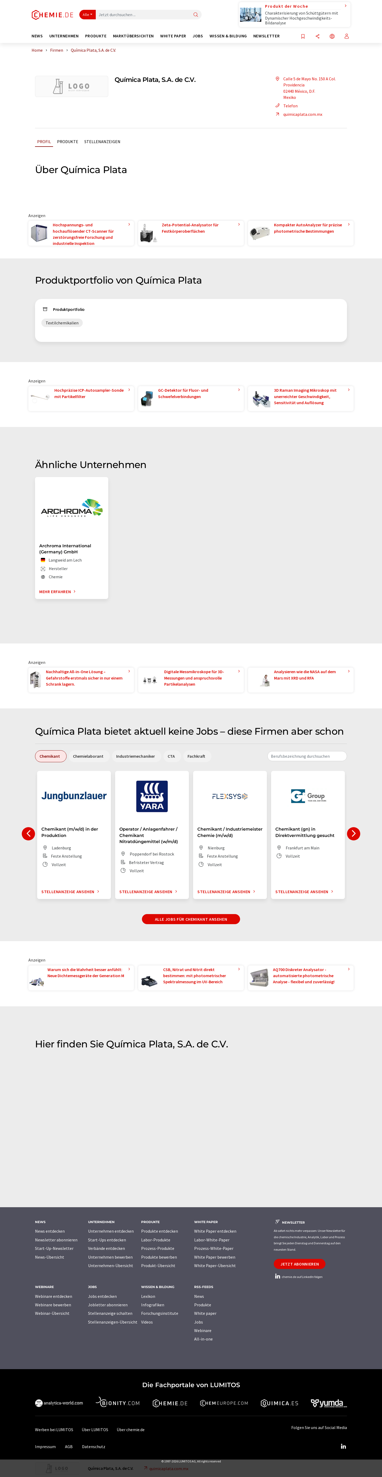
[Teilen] (317, 37)
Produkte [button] (96, 35)
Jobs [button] (198, 35)
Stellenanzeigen (102, 141)
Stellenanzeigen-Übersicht (112, 1322)
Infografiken (152, 1304)
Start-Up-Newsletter (54, 1248)
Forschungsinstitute (159, 1313)
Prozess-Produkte (157, 1248)
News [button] (37, 35)
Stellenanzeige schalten (110, 1313)
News (199, 1296)
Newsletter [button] (266, 35)
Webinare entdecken (53, 1296)
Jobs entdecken (102, 1296)
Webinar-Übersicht (52, 1313)
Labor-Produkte (155, 1239)
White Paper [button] (173, 35)
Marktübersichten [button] (133, 35)
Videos (147, 1322)
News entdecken (50, 1231)
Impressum (45, 1446)
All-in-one (203, 1339)
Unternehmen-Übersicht (110, 1265)
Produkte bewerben (159, 1257)
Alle (86, 14)
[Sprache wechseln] (332, 37)
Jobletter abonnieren (108, 1304)
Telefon (286, 105)
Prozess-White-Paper (213, 1248)
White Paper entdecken (215, 1231)
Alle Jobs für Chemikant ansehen (191, 919)
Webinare (202, 1330)
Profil (44, 141)
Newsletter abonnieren (56, 1239)
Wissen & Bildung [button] (228, 35)
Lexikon (148, 1296)
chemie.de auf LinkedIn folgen (298, 1277)
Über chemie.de (131, 1429)
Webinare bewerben (53, 1304)
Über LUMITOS (95, 1429)
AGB (69, 1446)
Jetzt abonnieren (299, 1264)
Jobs (198, 1322)
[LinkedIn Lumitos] (343, 1446)
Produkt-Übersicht (158, 1265)
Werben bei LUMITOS (54, 1429)
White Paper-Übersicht (215, 1265)
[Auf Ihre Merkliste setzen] (303, 37)
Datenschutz (93, 1446)
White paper (205, 1313)
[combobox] (307, 756)
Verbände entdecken (106, 1248)
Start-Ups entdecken (107, 1239)
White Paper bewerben (214, 1257)
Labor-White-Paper (211, 1239)
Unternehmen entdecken (111, 1231)
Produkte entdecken (159, 1231)
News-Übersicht (49, 1257)
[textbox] (307, 756)
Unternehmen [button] (64, 35)
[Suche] (195, 15)
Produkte (67, 141)
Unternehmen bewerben (110, 1257)
